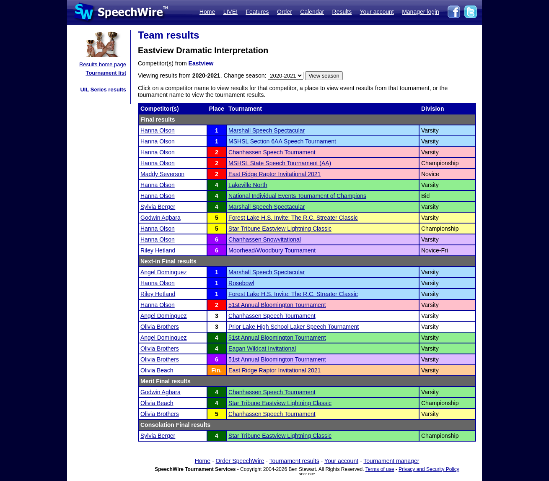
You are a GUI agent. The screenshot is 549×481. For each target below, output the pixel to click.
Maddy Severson (162, 174)
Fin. (216, 370)
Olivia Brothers (159, 326)
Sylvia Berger (157, 206)
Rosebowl (241, 283)
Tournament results (294, 461)
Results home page (102, 64)
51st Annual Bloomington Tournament (277, 305)
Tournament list (105, 73)
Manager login (420, 11)
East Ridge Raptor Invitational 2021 (274, 174)
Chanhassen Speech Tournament (272, 152)
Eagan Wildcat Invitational (262, 348)
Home (207, 11)
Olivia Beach (157, 370)
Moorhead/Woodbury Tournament (272, 250)
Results (342, 11)
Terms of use (379, 469)
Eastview (201, 63)
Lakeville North (247, 185)
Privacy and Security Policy (429, 469)
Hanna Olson (157, 130)
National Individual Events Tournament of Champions (297, 195)
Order (284, 11)
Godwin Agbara (160, 217)
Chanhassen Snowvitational (264, 239)
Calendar (312, 11)
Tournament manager (391, 461)
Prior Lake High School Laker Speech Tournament (293, 326)
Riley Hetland (157, 250)
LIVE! (230, 11)
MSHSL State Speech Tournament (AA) (279, 163)
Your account (377, 11)
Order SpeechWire (239, 461)
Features (257, 11)
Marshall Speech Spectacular (266, 130)
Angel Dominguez (163, 272)
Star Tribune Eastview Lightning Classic (279, 228)
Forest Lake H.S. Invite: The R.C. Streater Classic (293, 217)
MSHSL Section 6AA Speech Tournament (282, 141)
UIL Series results (103, 89)
